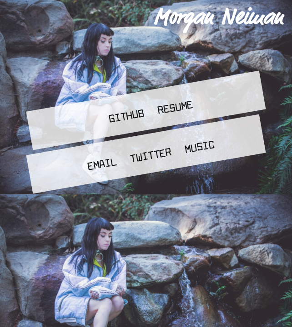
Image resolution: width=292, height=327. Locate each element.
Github (126, 115)
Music (199, 146)
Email (102, 163)
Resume (175, 106)
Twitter (150, 155)
